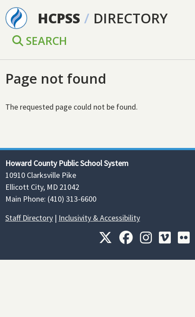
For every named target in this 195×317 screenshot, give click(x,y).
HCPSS (59, 18)
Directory (130, 18)
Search (39, 40)
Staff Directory (29, 218)
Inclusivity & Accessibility (99, 218)
